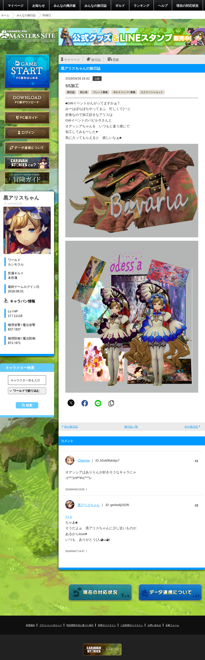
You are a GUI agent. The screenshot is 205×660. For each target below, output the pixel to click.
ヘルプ (163, 5)
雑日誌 (71, 92)
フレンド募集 (100, 92)
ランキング (141, 5)
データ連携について (27, 148)
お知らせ (38, 5)
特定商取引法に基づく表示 (79, 625)
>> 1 (68, 516)
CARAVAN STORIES (102, 649)
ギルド (120, 5)
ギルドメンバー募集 (124, 92)
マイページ (15, 5)
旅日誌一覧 (131, 426)
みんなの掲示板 (65, 5)
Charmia (84, 460)
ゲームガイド (27, 178)
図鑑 (116, 59)
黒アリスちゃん (89, 504)
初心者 (83, 92)
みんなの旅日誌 (95, 5)
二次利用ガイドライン (132, 625)
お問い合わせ (154, 625)
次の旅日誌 (191, 426)
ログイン (27, 132)
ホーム (5, 15)
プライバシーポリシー (50, 625)
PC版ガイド (27, 117)
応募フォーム (172, 625)
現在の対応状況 (187, 5)
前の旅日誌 (71, 426)
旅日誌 (96, 59)
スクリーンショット (152, 92)
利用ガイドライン (107, 625)
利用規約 (30, 625)
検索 (29, 405)
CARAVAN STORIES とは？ (27, 163)
